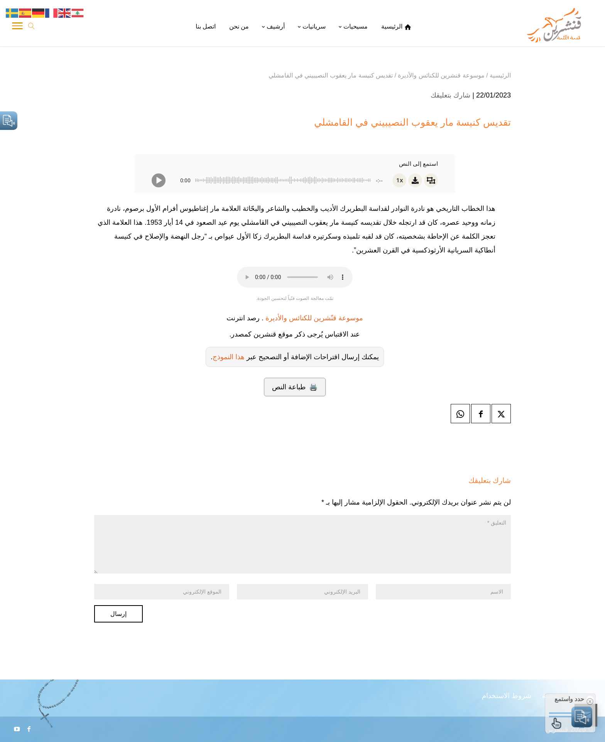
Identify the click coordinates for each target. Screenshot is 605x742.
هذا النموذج (229, 357)
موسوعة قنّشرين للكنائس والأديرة (314, 318)
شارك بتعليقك (450, 95)
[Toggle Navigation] (17, 27)
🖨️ (294, 387)
